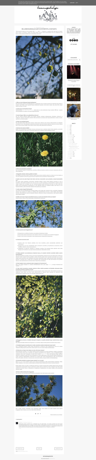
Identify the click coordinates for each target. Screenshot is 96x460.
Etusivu (39, 448)
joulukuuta (71, 134)
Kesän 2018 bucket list (72, 144)
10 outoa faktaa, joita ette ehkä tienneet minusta (73, 119)
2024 (69, 125)
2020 (69, 130)
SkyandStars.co (52, 458)
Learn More (72, 2)
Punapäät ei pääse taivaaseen (74, 148)
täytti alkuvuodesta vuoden (27, 110)
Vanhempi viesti (58, 448)
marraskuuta (71, 136)
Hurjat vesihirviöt (73, 102)
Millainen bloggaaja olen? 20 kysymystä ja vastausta (74, 147)
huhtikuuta (71, 151)
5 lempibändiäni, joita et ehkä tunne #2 (73, 86)
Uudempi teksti (20, 448)
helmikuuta (71, 154)
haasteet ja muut (56, 414)
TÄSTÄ (50, 264)
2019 (69, 132)
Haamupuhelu (44, 354)
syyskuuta (71, 137)
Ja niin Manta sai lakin (72, 150)
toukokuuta (71, 142)
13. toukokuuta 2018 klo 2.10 (27, 422)
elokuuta (70, 139)
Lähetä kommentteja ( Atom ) (23, 451)
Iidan (41, 31)
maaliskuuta (71, 153)
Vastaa (20, 428)
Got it (77, 2)
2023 (69, 126)
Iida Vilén (20, 422)
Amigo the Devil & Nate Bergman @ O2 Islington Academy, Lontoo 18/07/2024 (73, 80)
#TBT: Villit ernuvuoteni (73, 143)
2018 (69, 133)
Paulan (36, 31)
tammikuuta (71, 156)
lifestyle (60, 414)
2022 (69, 127)
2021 (69, 129)
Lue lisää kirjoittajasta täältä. (74, 34)
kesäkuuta (71, 140)
